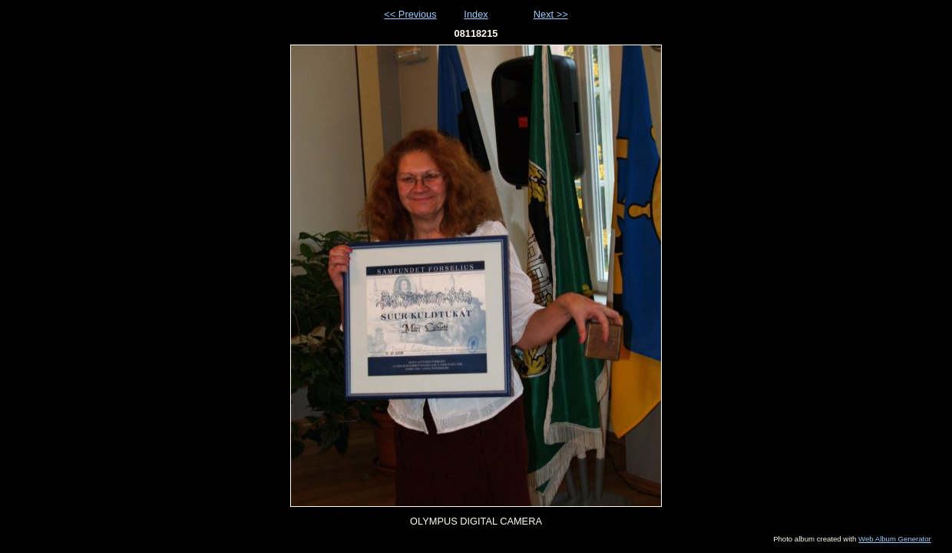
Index (476, 14)
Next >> (551, 14)
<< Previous (410, 14)
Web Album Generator (894, 539)
